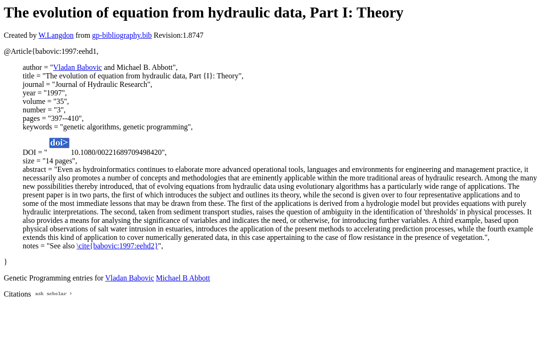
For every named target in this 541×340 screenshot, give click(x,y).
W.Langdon (56, 35)
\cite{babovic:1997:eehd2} (117, 246)
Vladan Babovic (77, 67)
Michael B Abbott (183, 278)
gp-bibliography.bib (122, 35)
